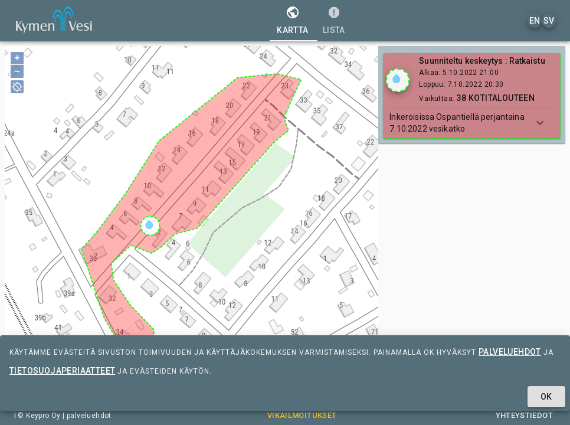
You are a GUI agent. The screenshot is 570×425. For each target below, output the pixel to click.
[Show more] (540, 123)
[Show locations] (398, 80)
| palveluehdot (86, 415)
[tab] (292, 20)
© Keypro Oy (39, 415)
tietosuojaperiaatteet (62, 370)
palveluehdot (510, 352)
